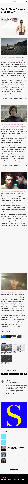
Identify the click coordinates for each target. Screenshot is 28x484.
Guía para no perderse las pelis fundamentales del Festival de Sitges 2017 (6, 352)
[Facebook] (11, 469)
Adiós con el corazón (11, 436)
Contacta (3, 479)
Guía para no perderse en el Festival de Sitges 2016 (6, 363)
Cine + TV (2, 6)
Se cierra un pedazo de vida (13, 442)
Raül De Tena (8, 14)
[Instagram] (15, 469)
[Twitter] (13, 469)
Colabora (10, 479)
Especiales (7, 6)
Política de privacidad (19, 479)
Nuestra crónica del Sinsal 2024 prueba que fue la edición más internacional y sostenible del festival (16, 460)
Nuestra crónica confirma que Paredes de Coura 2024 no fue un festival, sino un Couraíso (16, 454)
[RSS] (17, 469)
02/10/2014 (3, 14)
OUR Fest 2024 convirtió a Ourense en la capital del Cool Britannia (15, 448)
